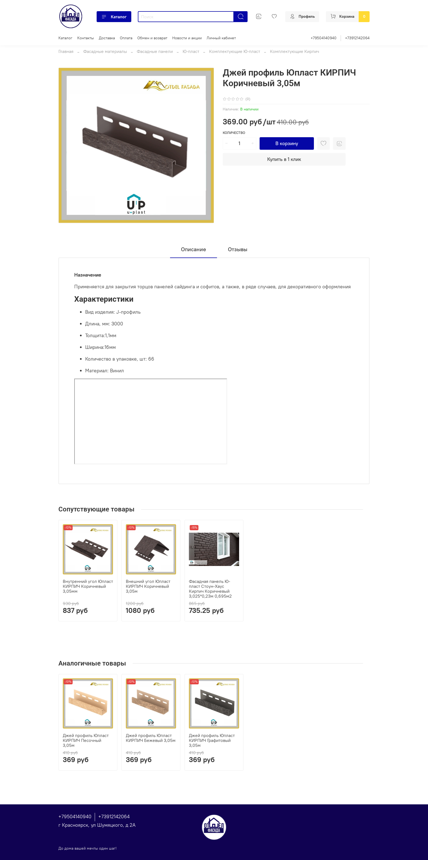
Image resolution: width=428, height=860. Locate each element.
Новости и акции (187, 37)
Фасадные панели (155, 51)
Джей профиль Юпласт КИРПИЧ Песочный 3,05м (86, 740)
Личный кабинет (221, 37)
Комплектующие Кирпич (294, 51)
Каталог (114, 16)
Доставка (107, 37)
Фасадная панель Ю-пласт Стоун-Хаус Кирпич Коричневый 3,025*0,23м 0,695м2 (210, 589)
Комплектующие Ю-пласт (234, 51)
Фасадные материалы (105, 51)
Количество (234, 133)
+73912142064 (357, 37)
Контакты (85, 37)
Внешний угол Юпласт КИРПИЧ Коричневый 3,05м (148, 586)
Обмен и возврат (152, 37)
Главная (65, 51)
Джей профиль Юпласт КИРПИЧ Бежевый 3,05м (151, 738)
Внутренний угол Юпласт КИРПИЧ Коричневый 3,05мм (88, 586)
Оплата (126, 37)
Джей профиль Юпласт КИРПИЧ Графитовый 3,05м (212, 740)
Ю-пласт (191, 51)
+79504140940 (324, 37)
